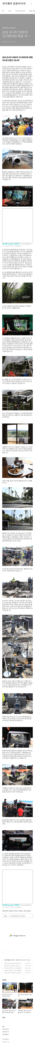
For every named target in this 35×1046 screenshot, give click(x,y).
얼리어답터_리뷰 (9, 960)
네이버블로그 (5, 1034)
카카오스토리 (5, 1029)
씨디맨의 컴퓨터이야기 (15, 3)
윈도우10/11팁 (20, 11)
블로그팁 (32, 11)
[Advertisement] (17, 935)
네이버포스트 (5, 1032)
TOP (31, 1026)
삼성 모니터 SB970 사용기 (11, 966)
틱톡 (3, 1026)
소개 (9, 11)
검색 (27, 3)
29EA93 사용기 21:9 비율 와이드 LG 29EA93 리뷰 (13, 971)
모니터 (17, 960)
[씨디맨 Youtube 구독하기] (11, 244)
